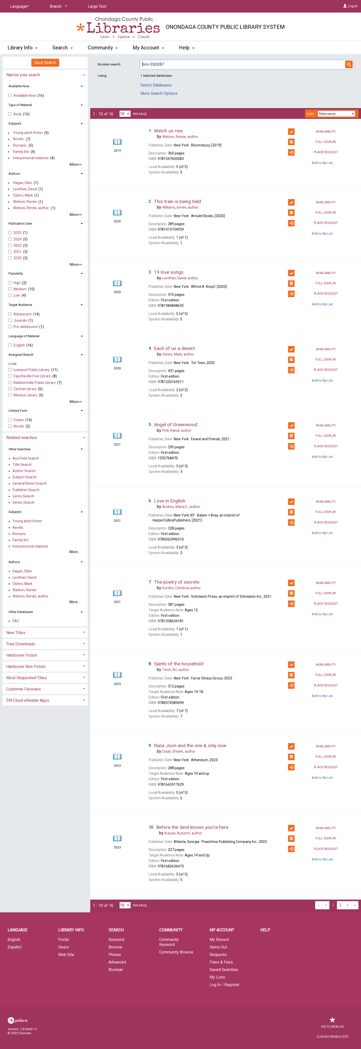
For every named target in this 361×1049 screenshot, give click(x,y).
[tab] (45, 74)
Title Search (22, 465)
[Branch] (57, 7)
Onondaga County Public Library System (225, 27)
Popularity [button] (16, 273)
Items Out (218, 947)
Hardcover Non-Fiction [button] (26, 666)
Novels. (18, 139)
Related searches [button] (21, 437)
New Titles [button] (15, 632)
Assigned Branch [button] (21, 355)
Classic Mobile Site (332, 1036)
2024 (18, 239)
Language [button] (17, 930)
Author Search (24, 471)
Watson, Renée (25, 202)
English (20, 345)
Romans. (20, 145)
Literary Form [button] (18, 410)
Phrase (115, 954)
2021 (18, 252)
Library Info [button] (22, 48)
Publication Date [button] (20, 223)
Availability (312, 131)
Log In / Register (224, 984)
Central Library (25, 389)
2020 (18, 258)
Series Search (24, 502)
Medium (20, 289)
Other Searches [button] (20, 449)
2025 (18, 233)
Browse (115, 947)
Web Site (66, 954)
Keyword (116, 939)
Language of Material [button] (24, 336)
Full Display (312, 142)
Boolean (116, 969)
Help (265, 930)
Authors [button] (14, 174)
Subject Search (25, 477)
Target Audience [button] (20, 305)
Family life (21, 152)
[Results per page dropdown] (125, 114)
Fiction (19, 420)
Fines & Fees (221, 962)
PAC (16, 621)
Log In (352, 6)
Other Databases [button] (21, 612)
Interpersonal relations (31, 158)
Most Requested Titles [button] (26, 677)
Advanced (117, 962)
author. (180, 137)
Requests (218, 954)
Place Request (313, 152)
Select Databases (156, 85)
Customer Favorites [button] (23, 689)
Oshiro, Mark (23, 195)
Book (18, 114)
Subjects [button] (15, 123)
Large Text (97, 6)
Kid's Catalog (332, 1024)
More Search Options (158, 93)
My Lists (217, 977)
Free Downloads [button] (20, 644)
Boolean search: (110, 64)
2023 (18, 245)
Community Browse (176, 952)
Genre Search (23, 496)
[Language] (19, 7)
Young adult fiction (28, 133)
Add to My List (322, 163)
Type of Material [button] (20, 105)
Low (17, 295)
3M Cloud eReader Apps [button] (27, 700)
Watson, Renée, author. (31, 208)
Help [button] (186, 48)
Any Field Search (26, 458)
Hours (63, 947)
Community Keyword (169, 942)
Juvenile (21, 320)
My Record (219, 939)
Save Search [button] (45, 62)
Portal (63, 939)
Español (15, 947)
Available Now (25, 96)
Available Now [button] (19, 86)
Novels (19, 426)
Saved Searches (224, 969)
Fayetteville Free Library (33, 376)
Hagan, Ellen (22, 183)
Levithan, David (25, 189)
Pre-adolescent (26, 327)
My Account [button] (148, 48)
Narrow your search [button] (23, 74)
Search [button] (62, 48)
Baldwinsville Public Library (35, 383)
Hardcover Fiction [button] (21, 655)
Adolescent (23, 314)
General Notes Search (30, 484)
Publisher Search (26, 490)
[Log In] (345, 6)
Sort (310, 114)
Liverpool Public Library (32, 370)
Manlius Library (26, 395)
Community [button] (103, 48)
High (17, 283)
